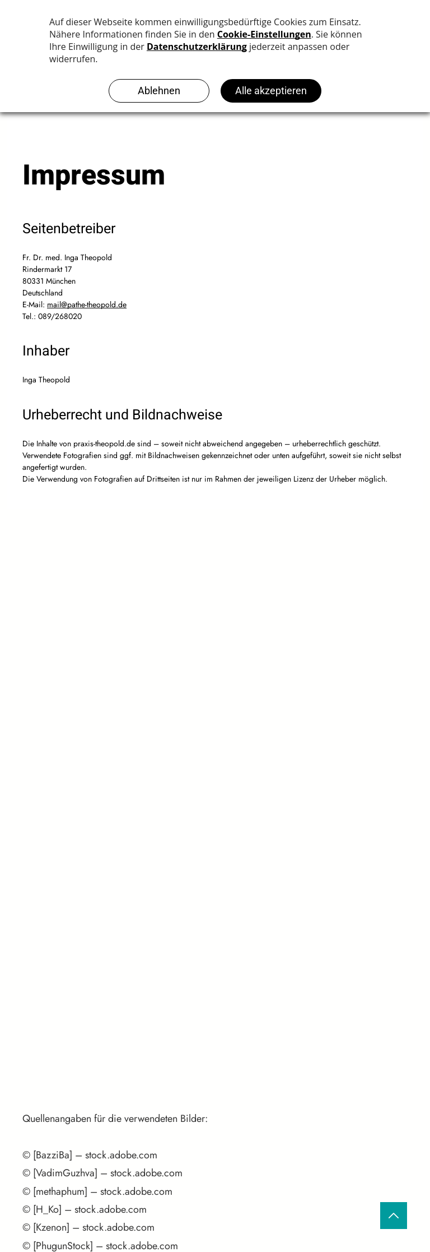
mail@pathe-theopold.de (87, 304)
